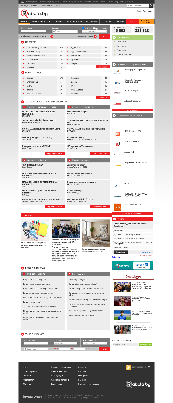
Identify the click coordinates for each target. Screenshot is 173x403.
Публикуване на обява (29, 6)
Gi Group (25, 178)
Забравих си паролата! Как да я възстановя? (40, 306)
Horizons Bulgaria (132, 90)
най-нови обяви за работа (35, 36)
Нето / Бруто (121, 46)
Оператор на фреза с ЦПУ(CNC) (37, 137)
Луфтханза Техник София (135, 162)
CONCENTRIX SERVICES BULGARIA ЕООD (135, 195)
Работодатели (74, 21)
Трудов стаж (121, 50)
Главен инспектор (75, 137)
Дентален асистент (76, 165)
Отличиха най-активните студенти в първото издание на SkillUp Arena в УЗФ (65, 242)
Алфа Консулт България (76, 201)
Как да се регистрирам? (32, 302)
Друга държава (100, 29)
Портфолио (83, 376)
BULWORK (26, 116)
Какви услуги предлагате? (78, 280)
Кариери (82, 380)
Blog (116, 2)
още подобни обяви (54, 154)
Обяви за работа (41, 21)
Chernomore (129, 2)
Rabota (102, 2)
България (88, 29)
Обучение (27, 384)
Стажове (58, 21)
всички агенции (132, 110)
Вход (139, 11)
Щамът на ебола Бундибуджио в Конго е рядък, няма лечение (133, 329)
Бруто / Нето (121, 42)
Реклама (82, 371)
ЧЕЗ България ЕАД (132, 131)
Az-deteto (110, 2)
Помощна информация (60, 367)
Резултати (146, 252)
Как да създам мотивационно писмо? (37, 284)
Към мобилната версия (88, 384)
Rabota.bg (116, 257)
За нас (58, 6)
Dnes (35, 2)
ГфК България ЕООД (133, 204)
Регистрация (148, 11)
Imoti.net (95, 2)
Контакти (82, 367)
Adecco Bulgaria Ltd (132, 101)
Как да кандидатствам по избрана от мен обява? (41, 289)
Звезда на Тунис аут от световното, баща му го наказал (133, 315)
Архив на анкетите (146, 255)
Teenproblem (77, 2)
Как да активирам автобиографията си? (38, 293)
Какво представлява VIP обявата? (82, 315)
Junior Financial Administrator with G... (40, 120)
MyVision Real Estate (75, 176)
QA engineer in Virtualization (80, 146)
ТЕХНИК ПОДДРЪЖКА (32, 165)
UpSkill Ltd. (71, 114)
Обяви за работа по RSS (138, 367)
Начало (24, 21)
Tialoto (56, 2)
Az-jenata (64, 2)
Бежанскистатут (146, 21)
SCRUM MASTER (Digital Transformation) (41, 129)
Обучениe (106, 21)
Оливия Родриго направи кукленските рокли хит (132, 301)
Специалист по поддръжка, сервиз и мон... (42, 199)
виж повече (103, 67)
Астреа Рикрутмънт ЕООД (32, 122)
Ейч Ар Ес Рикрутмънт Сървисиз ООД (134, 81)
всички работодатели (133, 213)
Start (121, 2)
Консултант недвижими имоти (81, 182)
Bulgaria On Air (43, 2)
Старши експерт (74, 191)
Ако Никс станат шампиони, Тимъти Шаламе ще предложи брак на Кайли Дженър (132, 287)
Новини (120, 21)
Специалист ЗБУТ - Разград (80, 199)
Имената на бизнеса (59, 371)
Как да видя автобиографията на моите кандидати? (88, 300)
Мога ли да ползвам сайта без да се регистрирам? (42, 298)
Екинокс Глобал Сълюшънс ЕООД (35, 201)
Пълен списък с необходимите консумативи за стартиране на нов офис (33, 245)
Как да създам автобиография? (35, 280)
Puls (70, 2)
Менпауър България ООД (135, 69)
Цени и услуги (47, 6)
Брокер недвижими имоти (79, 173)
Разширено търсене (85, 36)
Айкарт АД (129, 152)
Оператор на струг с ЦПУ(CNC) (36, 146)
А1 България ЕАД (132, 141)
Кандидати (92, 21)
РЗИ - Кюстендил (73, 193)
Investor (29, 2)
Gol (51, 2)
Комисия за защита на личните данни (81, 140)
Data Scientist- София (77, 112)
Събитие (132, 21)
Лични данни (56, 384)
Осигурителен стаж (124, 54)
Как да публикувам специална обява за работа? (87, 289)
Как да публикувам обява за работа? (83, 284)
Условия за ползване (59, 380)
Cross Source (27, 140)
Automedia (87, 2)
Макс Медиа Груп (74, 125)
